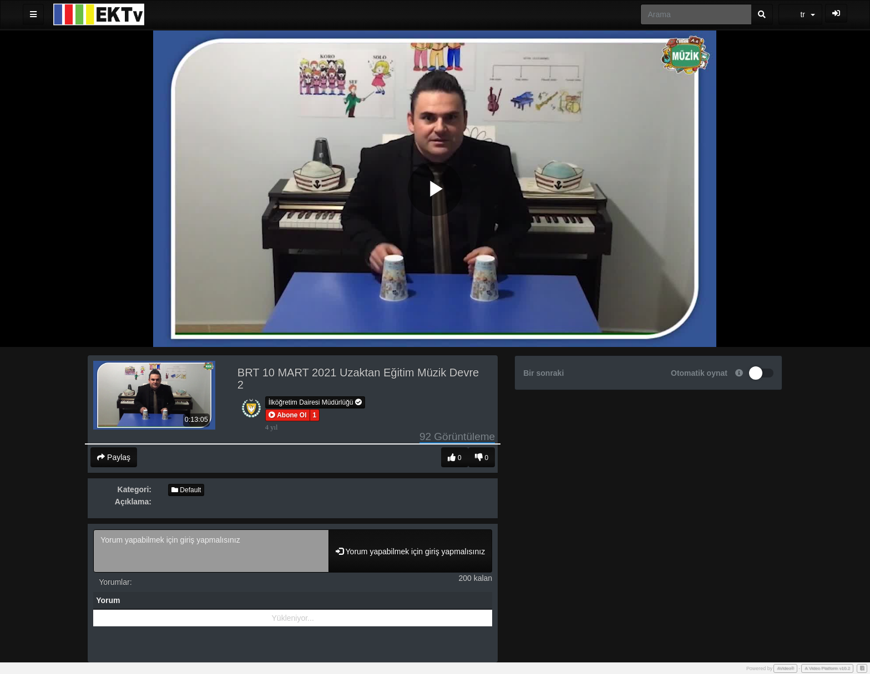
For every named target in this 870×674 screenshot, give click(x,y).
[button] (287, 415)
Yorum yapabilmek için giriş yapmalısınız (211, 551)
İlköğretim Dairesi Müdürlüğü (315, 402)
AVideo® (785, 668)
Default (186, 490)
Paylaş (113, 457)
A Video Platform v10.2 (827, 668)
